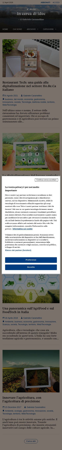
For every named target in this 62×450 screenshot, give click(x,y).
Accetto (31, 267)
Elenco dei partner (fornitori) (18, 250)
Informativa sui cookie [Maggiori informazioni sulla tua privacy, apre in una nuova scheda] (22, 229)
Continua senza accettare (46, 180)
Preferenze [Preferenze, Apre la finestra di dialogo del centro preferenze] (31, 260)
